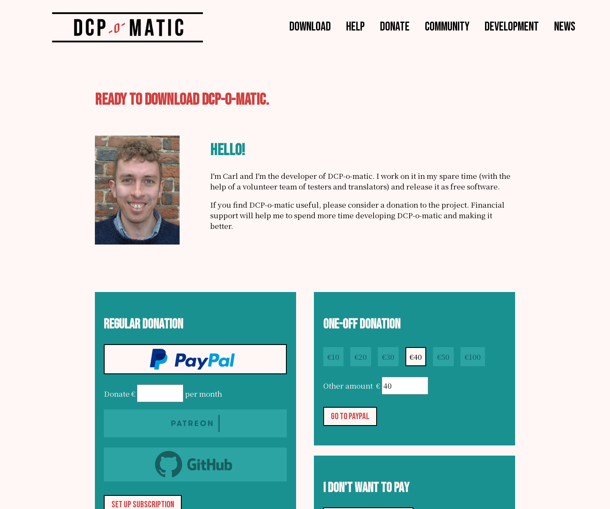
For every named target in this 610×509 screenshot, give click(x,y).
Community (447, 26)
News (564, 26)
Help (355, 26)
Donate (395, 26)
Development (512, 26)
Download (310, 26)
